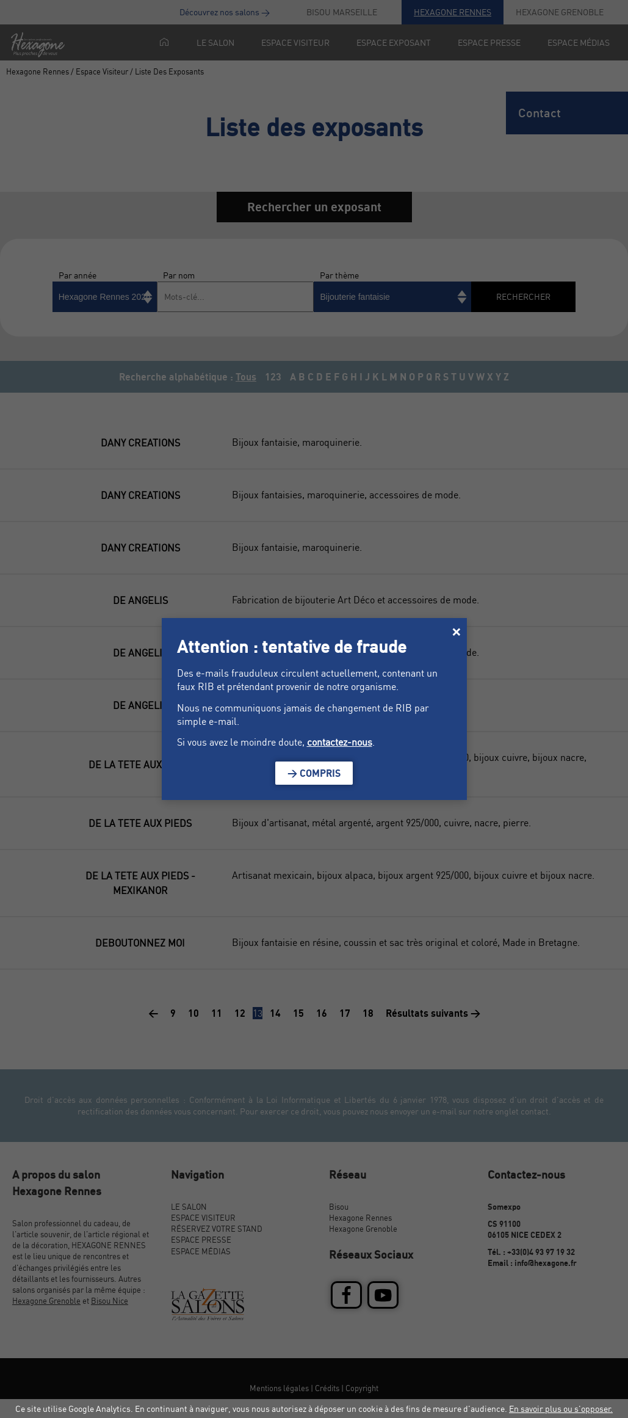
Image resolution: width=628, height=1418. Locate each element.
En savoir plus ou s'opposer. (561, 1408)
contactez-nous (339, 742)
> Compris (314, 773)
